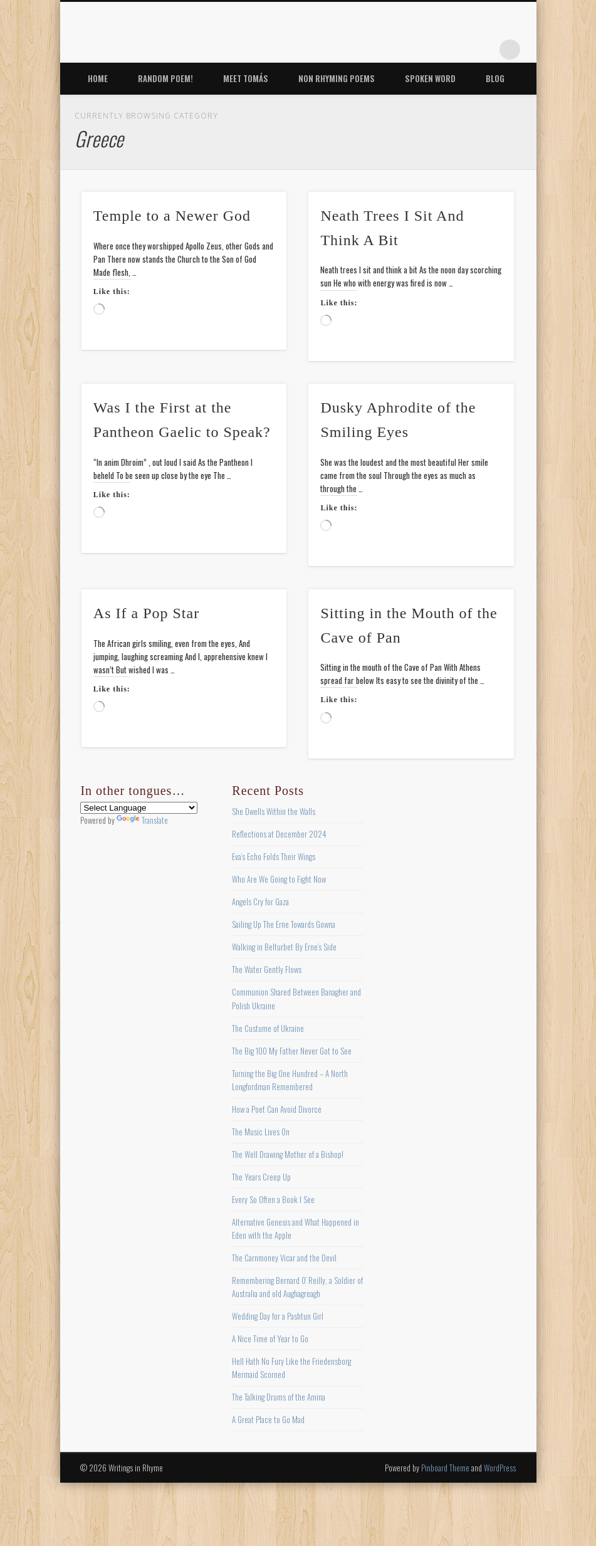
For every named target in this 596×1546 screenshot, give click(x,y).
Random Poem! (165, 78)
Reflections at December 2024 (279, 834)
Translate (142, 820)
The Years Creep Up (261, 1176)
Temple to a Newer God (172, 216)
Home (98, 78)
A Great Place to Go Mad (268, 1419)
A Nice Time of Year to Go (270, 1338)
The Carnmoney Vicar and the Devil (284, 1257)
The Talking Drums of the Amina (278, 1397)
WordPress (500, 1467)
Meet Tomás (245, 78)
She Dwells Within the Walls (273, 811)
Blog (495, 78)
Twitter (407, 49)
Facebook (382, 49)
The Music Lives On (261, 1131)
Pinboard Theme (445, 1467)
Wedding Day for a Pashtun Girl (277, 1316)
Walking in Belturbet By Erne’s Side (284, 946)
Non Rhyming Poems (336, 78)
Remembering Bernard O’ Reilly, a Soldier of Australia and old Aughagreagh (297, 1287)
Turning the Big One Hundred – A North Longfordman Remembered (290, 1080)
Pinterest (433, 49)
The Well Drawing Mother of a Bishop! (287, 1154)
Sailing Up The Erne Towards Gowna (283, 924)
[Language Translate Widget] (138, 808)
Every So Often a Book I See (273, 1199)
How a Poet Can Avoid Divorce (277, 1109)
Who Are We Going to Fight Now (279, 879)
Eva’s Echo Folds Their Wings (273, 856)
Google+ (484, 49)
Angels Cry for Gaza (260, 901)
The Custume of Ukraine (268, 1028)
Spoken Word (430, 78)
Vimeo (459, 49)
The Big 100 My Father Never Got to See (292, 1050)
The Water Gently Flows (266, 969)
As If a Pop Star (146, 613)
